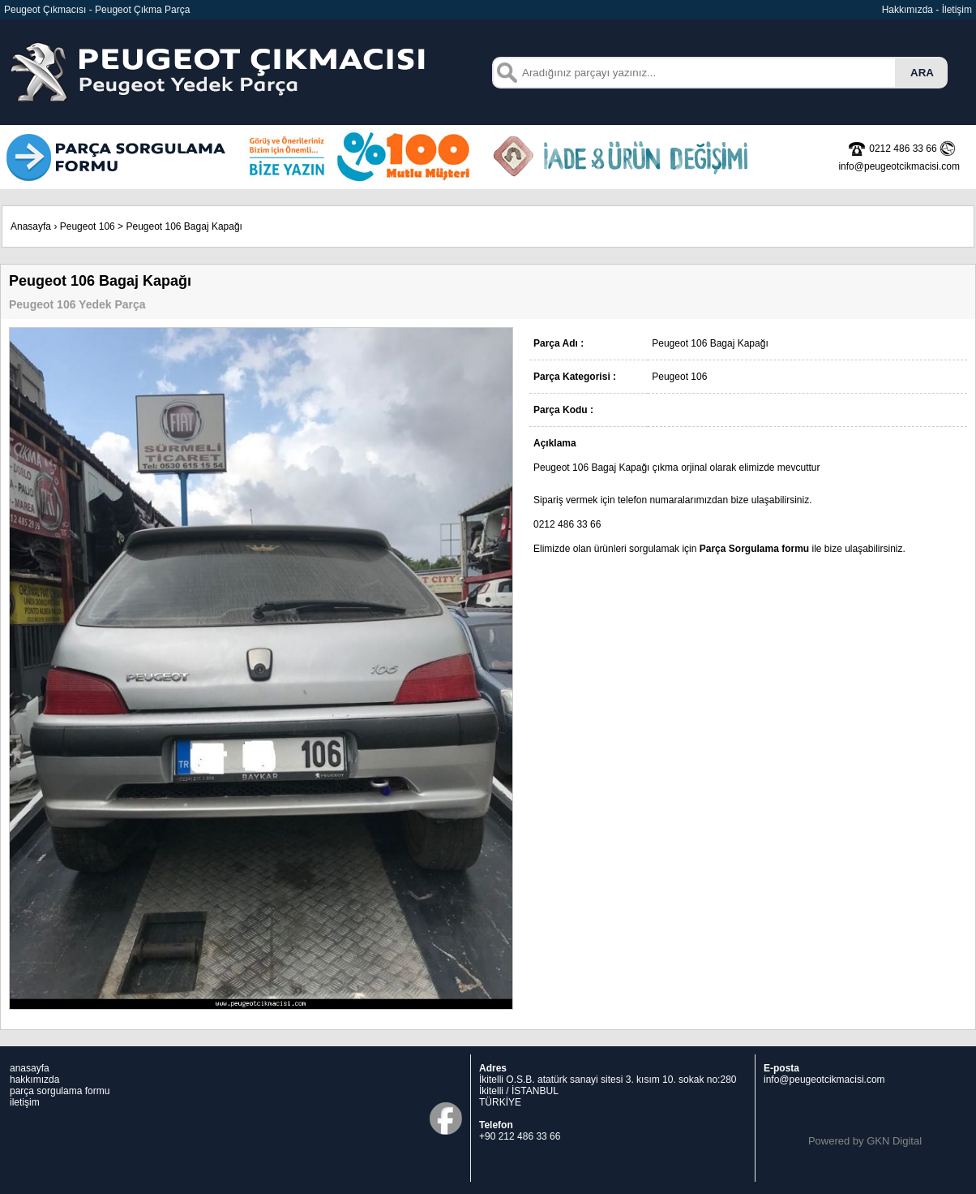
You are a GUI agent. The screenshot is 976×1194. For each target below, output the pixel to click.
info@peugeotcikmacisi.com (824, 1079)
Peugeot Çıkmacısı (45, 9)
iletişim (25, 1102)
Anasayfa (31, 226)
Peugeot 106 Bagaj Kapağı (184, 226)
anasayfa (29, 1068)
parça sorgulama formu (59, 1091)
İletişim (957, 9)
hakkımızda (34, 1079)
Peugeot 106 (87, 226)
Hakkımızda (907, 9)
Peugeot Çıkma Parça (142, 9)
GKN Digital (894, 1141)
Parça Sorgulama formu (754, 548)
